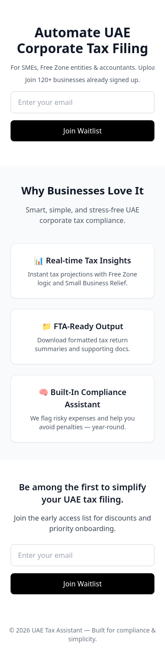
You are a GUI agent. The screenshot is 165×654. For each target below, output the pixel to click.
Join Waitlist (82, 131)
